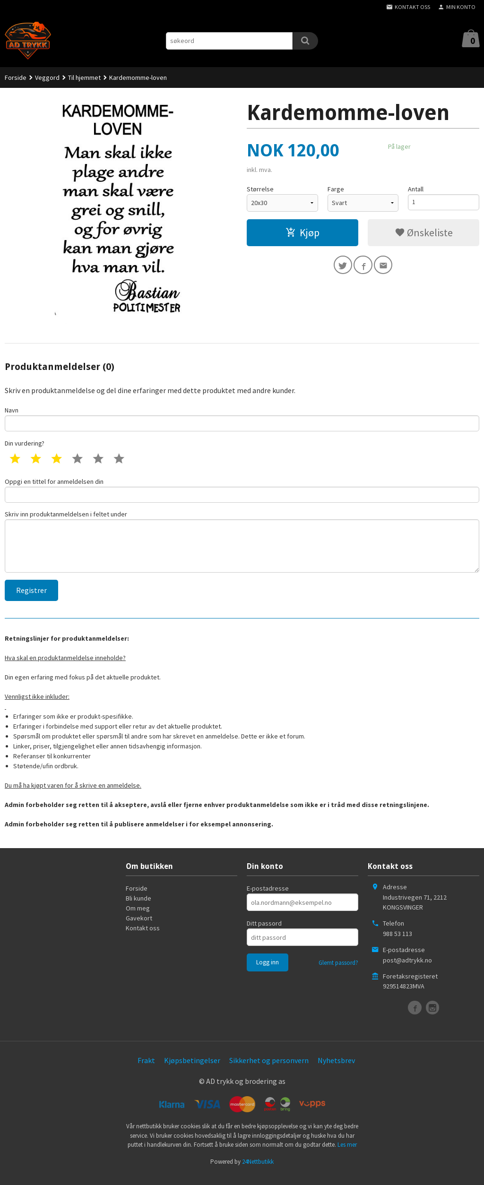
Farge (336, 189)
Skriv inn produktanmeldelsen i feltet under (242, 548)
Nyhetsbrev (336, 1070)
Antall (416, 189)
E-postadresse (268, 898)
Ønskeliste (424, 232)
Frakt (146, 1070)
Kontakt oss (143, 938)
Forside (15, 77)
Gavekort (139, 928)
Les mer (347, 1154)
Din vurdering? (24, 445)
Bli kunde (138, 908)
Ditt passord (264, 933)
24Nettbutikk (258, 1171)
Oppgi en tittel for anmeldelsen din (242, 492)
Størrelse (260, 189)
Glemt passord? (338, 973)
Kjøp (302, 232)
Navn (242, 419)
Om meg (138, 918)
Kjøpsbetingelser (192, 1070)
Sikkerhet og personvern (269, 1070)
